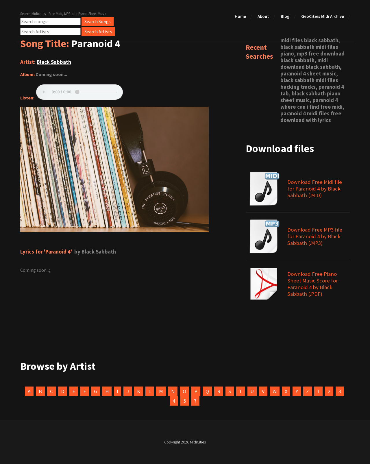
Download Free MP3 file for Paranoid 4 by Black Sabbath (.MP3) (314, 236)
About (263, 16)
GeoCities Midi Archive (322, 16)
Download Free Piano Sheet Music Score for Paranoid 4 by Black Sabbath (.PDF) (312, 284)
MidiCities (198, 442)
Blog (285, 16)
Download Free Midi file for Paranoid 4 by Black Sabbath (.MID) (314, 189)
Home (240, 16)
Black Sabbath (54, 62)
